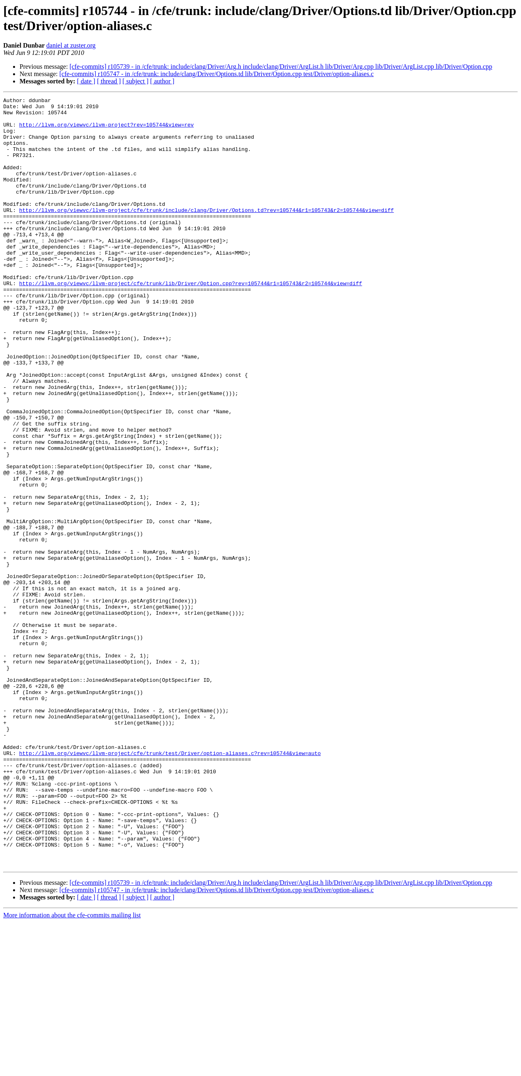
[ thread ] (109, 81)
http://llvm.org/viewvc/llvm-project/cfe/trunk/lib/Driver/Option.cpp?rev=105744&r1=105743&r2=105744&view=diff (190, 321)
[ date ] (86, 81)
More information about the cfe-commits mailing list (72, 1068)
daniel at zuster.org (71, 45)
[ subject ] (136, 81)
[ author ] (162, 81)
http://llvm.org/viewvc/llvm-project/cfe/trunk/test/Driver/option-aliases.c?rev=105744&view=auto (170, 884)
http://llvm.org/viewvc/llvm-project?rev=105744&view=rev (106, 130)
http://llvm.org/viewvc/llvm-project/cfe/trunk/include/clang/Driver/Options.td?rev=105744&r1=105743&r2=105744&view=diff (206, 233)
